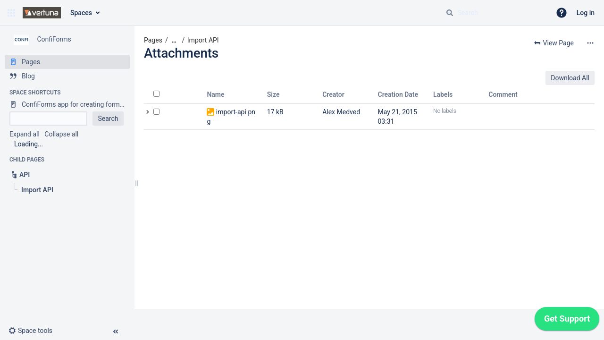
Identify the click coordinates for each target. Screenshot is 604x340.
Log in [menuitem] (586, 13)
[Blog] (67, 76)
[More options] (590, 43)
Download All (570, 78)
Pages (153, 40)
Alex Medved (341, 112)
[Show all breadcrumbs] (174, 40)
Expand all (24, 134)
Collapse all (61, 134)
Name (215, 94)
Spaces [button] (81, 13)
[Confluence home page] (42, 12)
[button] (11, 12)
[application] (567, 321)
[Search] (449, 13)
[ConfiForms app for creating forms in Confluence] (67, 104)
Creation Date (398, 94)
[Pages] (67, 62)
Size (273, 94)
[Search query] (494, 12)
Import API (203, 40)
